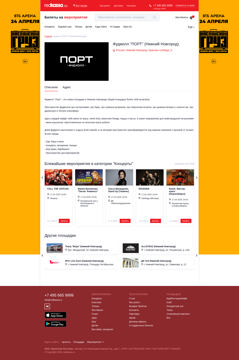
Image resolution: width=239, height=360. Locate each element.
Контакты (131, 5)
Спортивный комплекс (178, 314)
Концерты (97, 298)
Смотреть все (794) (184, 163)
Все (168, 317)
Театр (170, 310)
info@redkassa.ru (53, 300)
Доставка (118, 5)
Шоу (94, 321)
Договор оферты (137, 321)
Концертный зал (175, 306)
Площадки (78, 342)
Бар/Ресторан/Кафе (177, 298)
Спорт (95, 314)
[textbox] (127, 17)
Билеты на (66, 17)
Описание (51, 87)
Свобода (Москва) (149, 198)
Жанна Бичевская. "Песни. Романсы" (88, 190)
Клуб (169, 302)
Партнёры (134, 314)
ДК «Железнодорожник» (119, 202)
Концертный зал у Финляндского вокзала (88, 203)
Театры (95, 306)
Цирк (94, 317)
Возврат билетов (138, 306)
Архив (132, 317)
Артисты (66, 342)
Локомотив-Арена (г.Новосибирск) (179, 204)
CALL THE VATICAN (58, 188)
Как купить (105, 5)
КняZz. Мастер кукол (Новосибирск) (177, 191)
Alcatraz (52, 198)
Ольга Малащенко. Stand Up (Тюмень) (118, 190)
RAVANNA (144, 188)
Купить (64, 221)
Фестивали (97, 310)
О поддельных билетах (141, 325)
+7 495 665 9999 (163, 5)
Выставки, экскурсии (102, 329)
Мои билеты (184, 17)
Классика (96, 302)
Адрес (67, 87)
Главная (48, 36)
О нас (132, 298)
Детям (95, 325)
